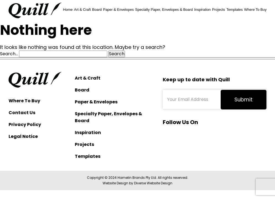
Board (97, 9)
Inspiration (202, 9)
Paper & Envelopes (118, 9)
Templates (234, 9)
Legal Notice (23, 136)
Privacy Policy (25, 124)
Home (68, 9)
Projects (218, 9)
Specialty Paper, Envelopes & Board (164, 9)
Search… (9, 54)
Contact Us (22, 112)
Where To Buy (255, 9)
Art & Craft (82, 9)
